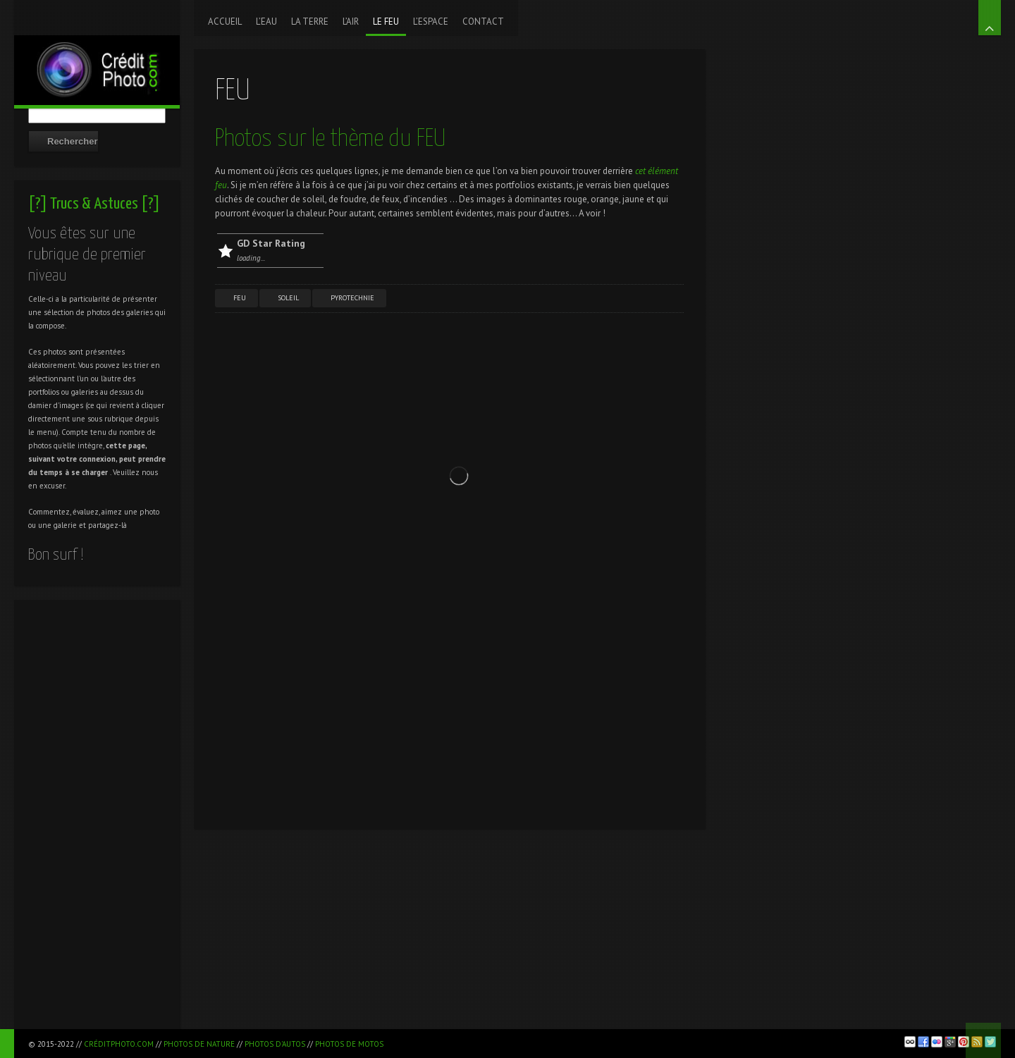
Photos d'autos (275, 1044)
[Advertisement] (97, 818)
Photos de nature (199, 1044)
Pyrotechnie (352, 297)
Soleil (288, 297)
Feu (239, 297)
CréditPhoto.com (119, 1044)
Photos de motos (349, 1044)
